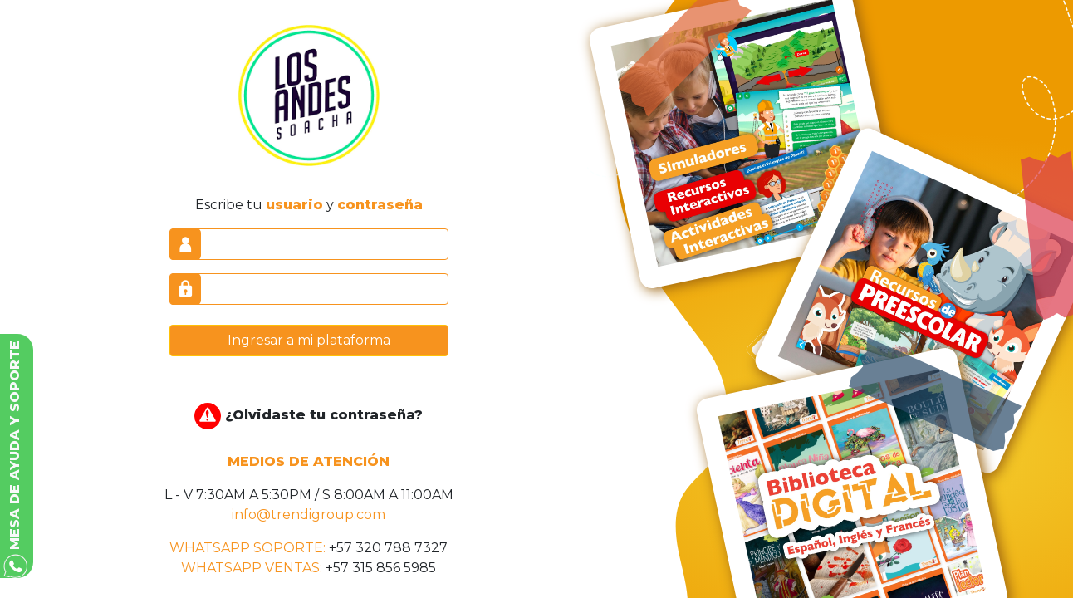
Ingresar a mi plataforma (309, 340)
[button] (16, 456)
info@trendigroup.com (308, 514)
